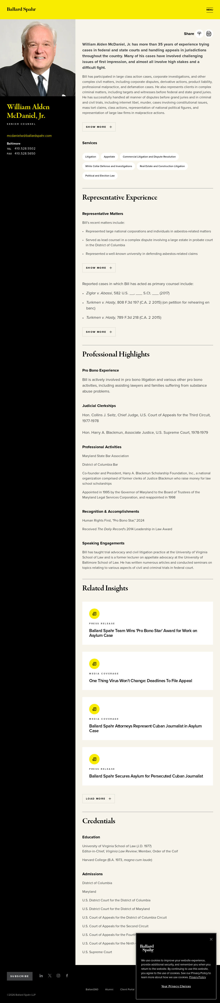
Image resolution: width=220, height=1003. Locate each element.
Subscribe (19, 976)
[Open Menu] (209, 10)
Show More (99, 126)
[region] (176, 966)
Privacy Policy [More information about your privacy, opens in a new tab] (197, 977)
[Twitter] (49, 975)
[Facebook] (67, 975)
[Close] (211, 939)
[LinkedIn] (41, 975)
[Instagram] (58, 975)
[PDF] (208, 33)
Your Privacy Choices (176, 986)
